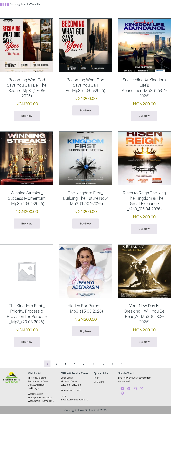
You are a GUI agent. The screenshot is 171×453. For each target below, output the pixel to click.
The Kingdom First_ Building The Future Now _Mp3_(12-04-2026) (85, 198)
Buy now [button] (26, 115)
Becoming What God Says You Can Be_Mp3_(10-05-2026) (85, 85)
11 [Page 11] (111, 363)
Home (96, 378)
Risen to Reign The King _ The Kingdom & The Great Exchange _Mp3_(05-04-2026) (144, 201)
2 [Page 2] (56, 363)
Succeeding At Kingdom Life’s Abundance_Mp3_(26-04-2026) (144, 87)
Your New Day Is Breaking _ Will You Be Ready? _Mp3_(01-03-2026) (144, 313)
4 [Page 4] (75, 363)
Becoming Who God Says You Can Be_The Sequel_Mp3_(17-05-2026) (26, 87)
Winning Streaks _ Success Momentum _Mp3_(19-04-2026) (27, 198)
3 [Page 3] (65, 363)
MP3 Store (99, 382)
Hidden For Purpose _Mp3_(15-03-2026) (85, 308)
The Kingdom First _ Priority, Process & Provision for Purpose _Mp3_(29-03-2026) (27, 313)
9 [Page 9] (93, 363)
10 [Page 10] (102, 363)
